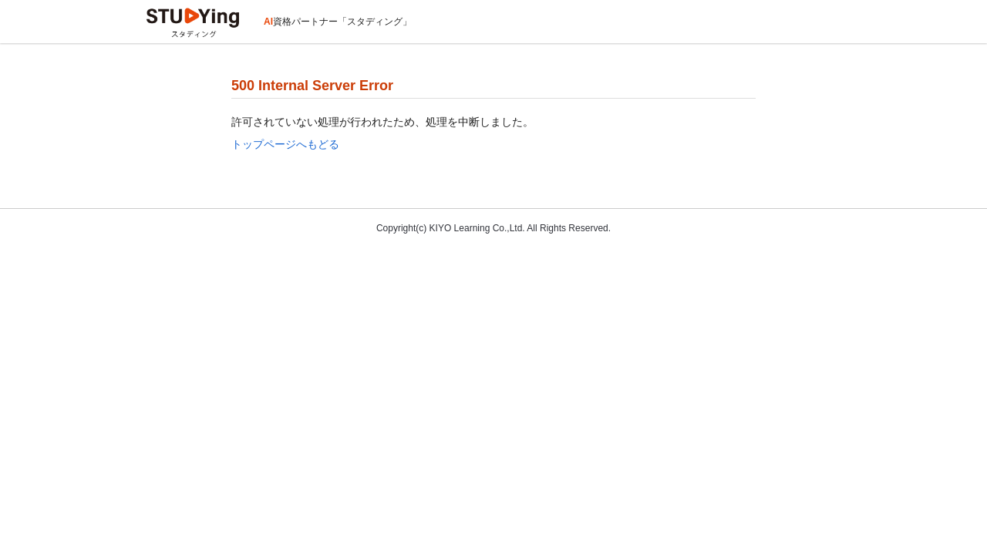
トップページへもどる (285, 144)
